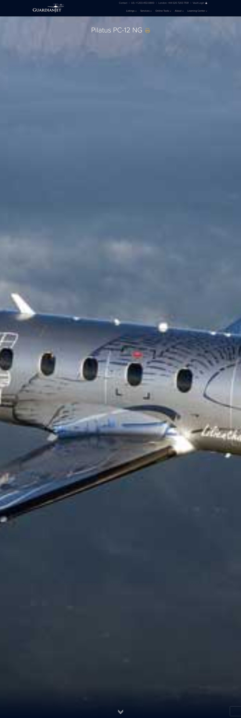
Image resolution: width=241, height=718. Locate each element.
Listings (131, 10)
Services (146, 10)
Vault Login (200, 3)
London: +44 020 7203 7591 (173, 3)
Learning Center (197, 10)
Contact (123, 3)
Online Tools (163, 10)
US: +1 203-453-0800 (142, 3)
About (179, 10)
